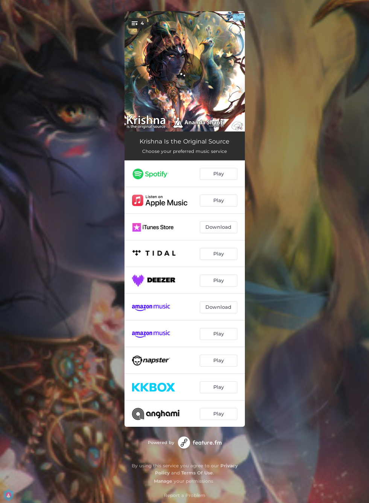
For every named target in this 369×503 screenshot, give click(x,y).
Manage (163, 481)
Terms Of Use (197, 473)
